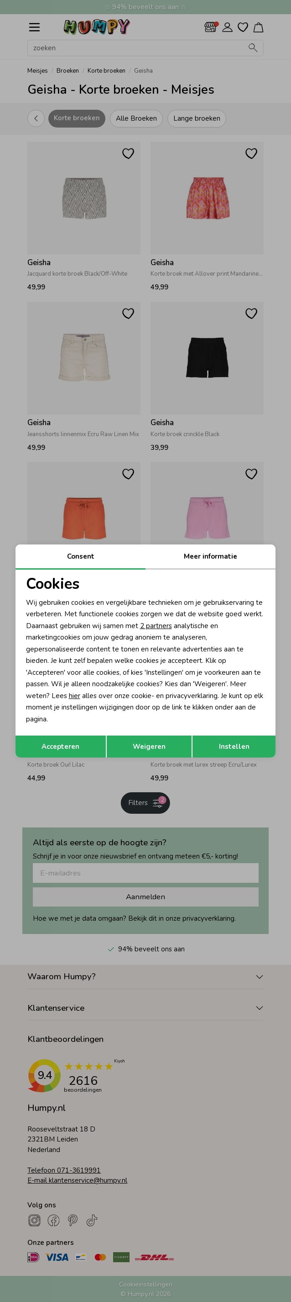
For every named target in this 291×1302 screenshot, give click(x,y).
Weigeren (149, 746)
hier (74, 695)
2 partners (156, 625)
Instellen (234, 746)
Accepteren (60, 746)
